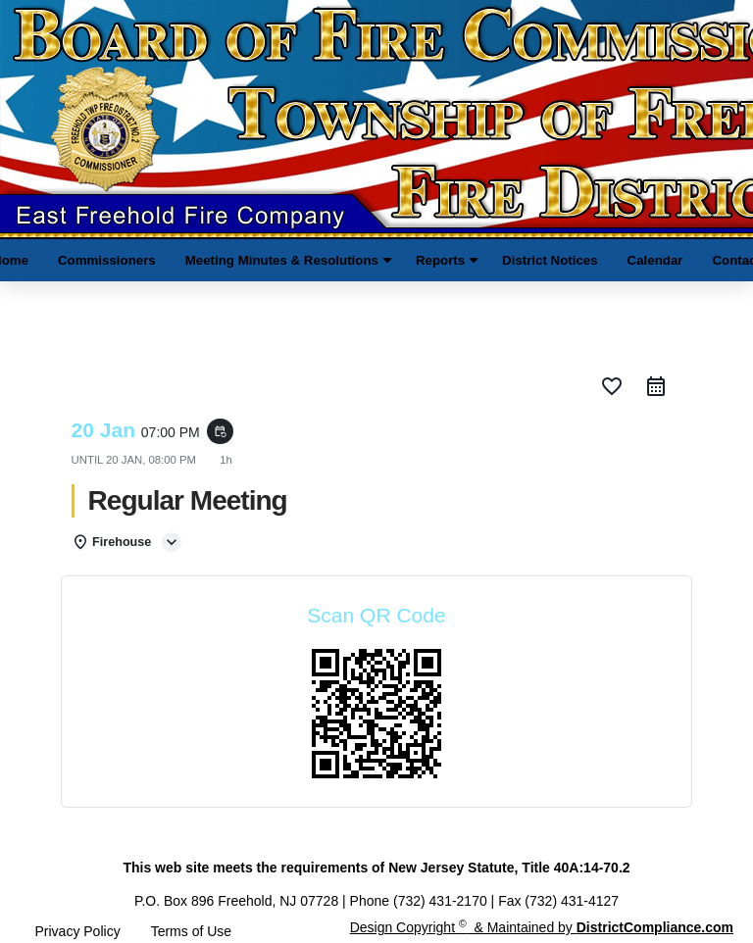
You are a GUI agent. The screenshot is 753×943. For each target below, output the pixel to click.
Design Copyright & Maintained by (541, 927)
